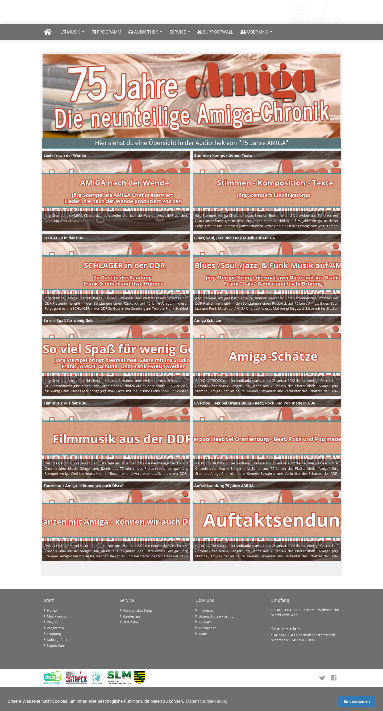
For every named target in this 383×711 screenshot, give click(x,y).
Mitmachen (207, 628)
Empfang (54, 633)
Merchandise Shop (137, 610)
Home (52, 610)
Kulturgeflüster (59, 639)
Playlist (52, 622)
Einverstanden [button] (357, 701)
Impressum (207, 610)
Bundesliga (131, 616)
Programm (55, 628)
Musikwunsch (58, 616)
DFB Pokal (131, 622)
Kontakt (204, 622)
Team (202, 633)
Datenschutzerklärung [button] (207, 701)
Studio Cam (56, 645)
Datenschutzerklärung (216, 616)
